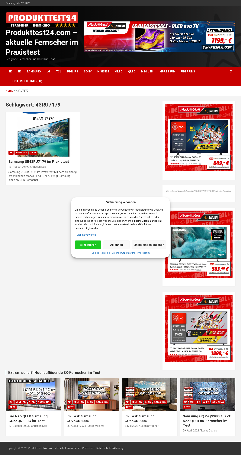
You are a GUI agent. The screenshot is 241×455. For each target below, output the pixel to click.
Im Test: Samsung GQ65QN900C (140, 418)
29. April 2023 (191, 430)
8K (19, 71)
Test (33, 152)
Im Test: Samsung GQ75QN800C (82, 418)
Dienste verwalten (86, 234)
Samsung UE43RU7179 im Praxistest (38, 161)
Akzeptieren (88, 245)
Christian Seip (38, 166)
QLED (131, 71)
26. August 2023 (76, 425)
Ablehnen (116, 245)
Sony (88, 71)
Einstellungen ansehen (149, 245)
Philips (72, 71)
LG (48, 71)
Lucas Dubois (209, 430)
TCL (59, 71)
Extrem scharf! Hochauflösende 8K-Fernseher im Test (54, 372)
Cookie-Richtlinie (101, 252)
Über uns (188, 71)
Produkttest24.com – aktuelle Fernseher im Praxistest (42, 42)
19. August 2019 (18, 166)
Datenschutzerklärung (124, 252)
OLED (118, 71)
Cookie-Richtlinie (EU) (25, 81)
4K (10, 71)
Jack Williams (96, 425)
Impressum (143, 252)
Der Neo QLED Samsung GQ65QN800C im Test (28, 418)
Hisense (103, 71)
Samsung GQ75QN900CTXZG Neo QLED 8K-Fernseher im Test (207, 421)
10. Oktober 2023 (18, 425)
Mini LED (147, 71)
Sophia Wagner (149, 425)
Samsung (34, 71)
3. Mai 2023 (131, 425)
